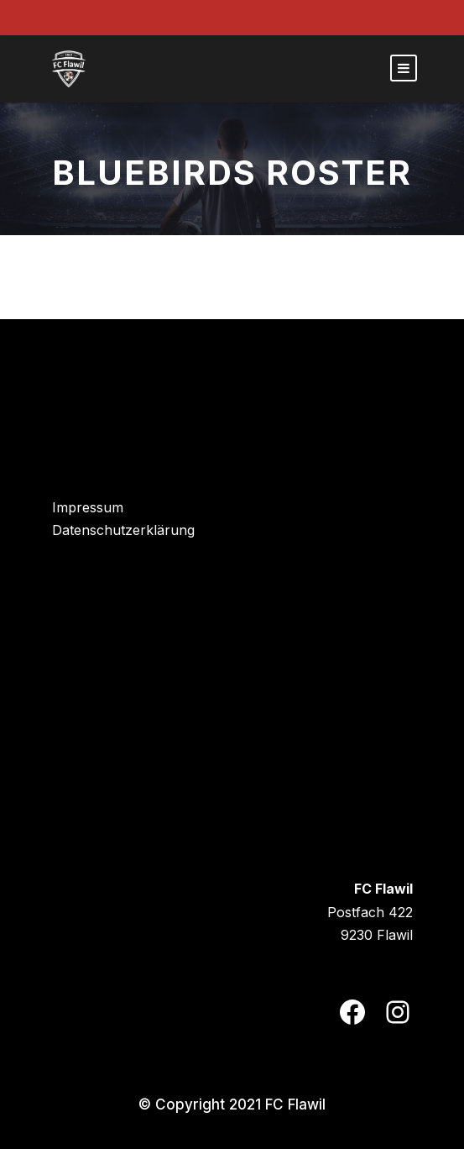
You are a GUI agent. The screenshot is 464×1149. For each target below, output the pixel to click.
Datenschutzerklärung (123, 530)
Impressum (87, 507)
